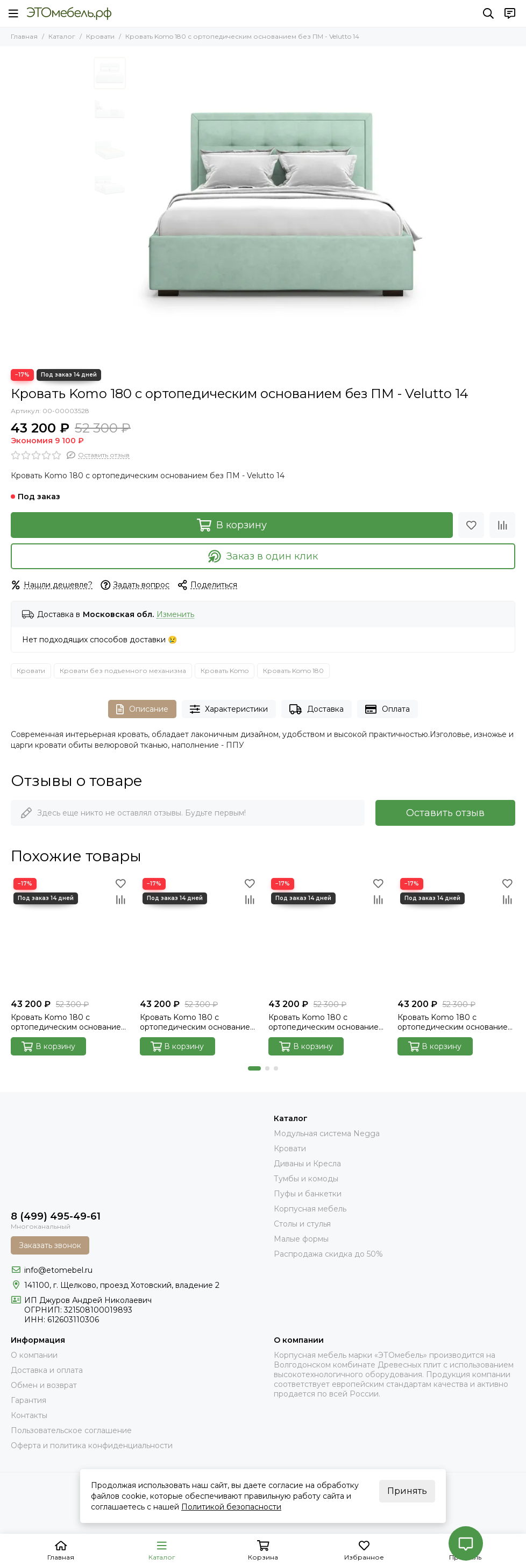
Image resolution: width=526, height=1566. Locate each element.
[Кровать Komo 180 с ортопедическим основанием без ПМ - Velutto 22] (327, 934)
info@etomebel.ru (58, 1270)
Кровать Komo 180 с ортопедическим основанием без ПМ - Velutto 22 (326, 1022)
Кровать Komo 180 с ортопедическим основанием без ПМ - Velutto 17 (197, 1022)
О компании (34, 1355)
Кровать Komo (224, 671)
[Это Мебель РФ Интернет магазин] (69, 13)
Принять (407, 1491)
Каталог (61, 36)
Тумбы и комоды (306, 1179)
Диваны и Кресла (307, 1163)
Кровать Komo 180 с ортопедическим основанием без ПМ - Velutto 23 (455, 1022)
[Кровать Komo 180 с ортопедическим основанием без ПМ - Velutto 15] (70, 934)
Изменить (175, 615)
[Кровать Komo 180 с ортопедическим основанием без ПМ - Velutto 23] (456, 934)
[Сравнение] (502, 525)
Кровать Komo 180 (293, 671)
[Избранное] (471, 525)
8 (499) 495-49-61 (56, 1216)
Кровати (100, 36)
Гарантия (28, 1400)
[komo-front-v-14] (281, 207)
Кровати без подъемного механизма (123, 671)
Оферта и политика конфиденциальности (92, 1445)
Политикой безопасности (231, 1507)
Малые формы (301, 1239)
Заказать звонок (50, 1245)
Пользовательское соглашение (71, 1430)
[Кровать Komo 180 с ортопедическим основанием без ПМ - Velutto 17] (199, 934)
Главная (24, 36)
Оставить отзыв (445, 813)
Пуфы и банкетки (308, 1194)
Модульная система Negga (327, 1133)
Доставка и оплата (47, 1370)
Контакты (29, 1415)
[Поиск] (488, 13)
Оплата (387, 709)
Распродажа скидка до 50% (328, 1254)
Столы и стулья (302, 1224)
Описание (142, 709)
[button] (254, 1068)
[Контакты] (510, 13)
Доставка (316, 709)
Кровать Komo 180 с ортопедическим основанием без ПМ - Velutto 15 (68, 1022)
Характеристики (229, 709)
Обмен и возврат (44, 1385)
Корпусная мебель (310, 1209)
